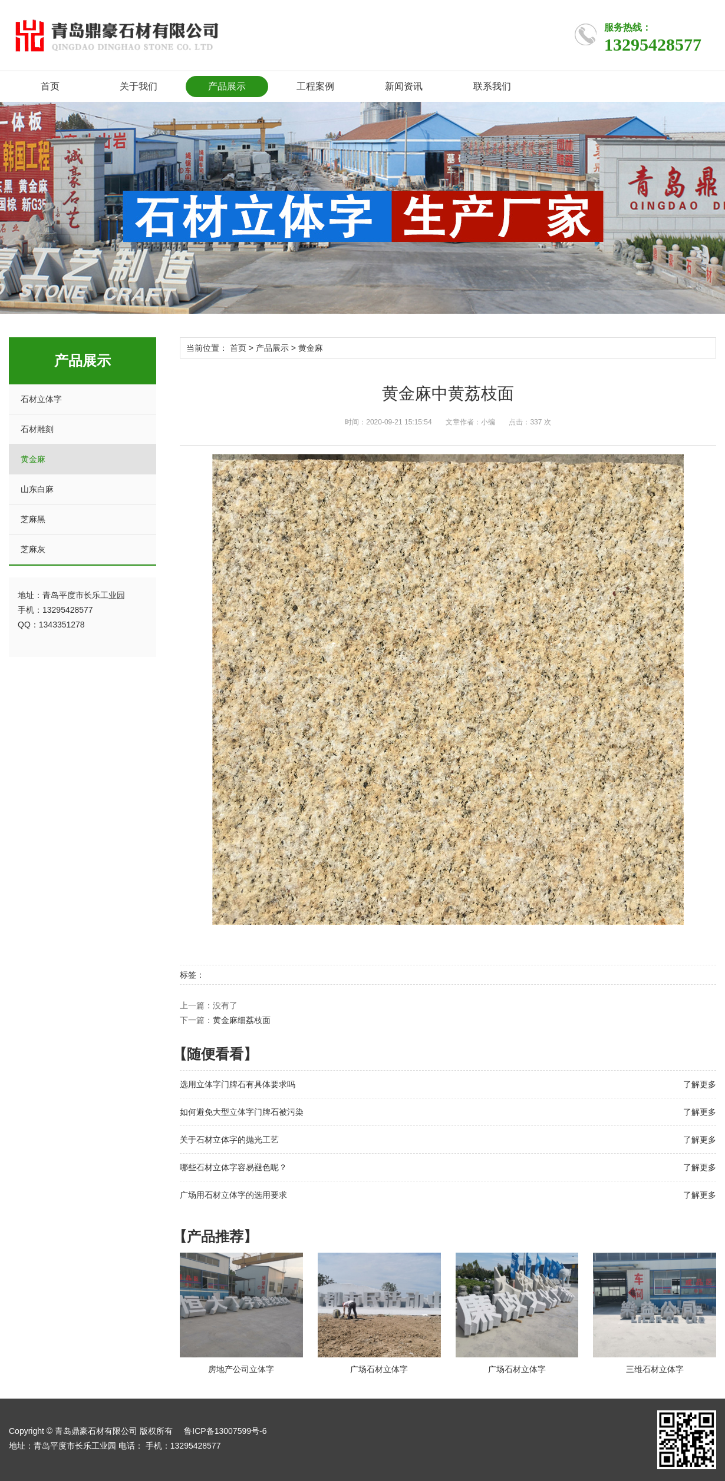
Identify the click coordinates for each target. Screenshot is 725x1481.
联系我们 (492, 86)
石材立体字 (41, 399)
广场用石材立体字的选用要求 (233, 1195)
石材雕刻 (37, 429)
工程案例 (315, 86)
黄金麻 (33, 459)
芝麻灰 (33, 549)
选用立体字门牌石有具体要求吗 (237, 1084)
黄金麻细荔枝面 (242, 1020)
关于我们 (138, 86)
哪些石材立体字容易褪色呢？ (233, 1167)
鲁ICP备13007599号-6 (225, 1431)
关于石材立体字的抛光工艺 (229, 1139)
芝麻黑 (33, 519)
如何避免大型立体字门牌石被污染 (242, 1112)
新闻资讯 (404, 86)
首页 (50, 86)
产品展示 (227, 86)
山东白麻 (37, 489)
